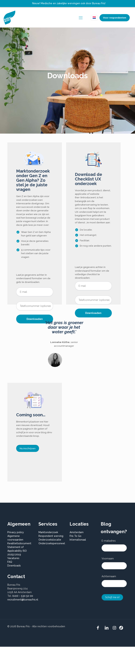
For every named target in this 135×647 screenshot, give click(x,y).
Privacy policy (15, 532)
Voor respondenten (114, 17)
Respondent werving (50, 536)
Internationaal (78, 540)
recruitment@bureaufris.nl (22, 600)
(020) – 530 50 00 (22, 596)
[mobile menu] (81, 18)
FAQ (9, 562)
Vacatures (13, 558)
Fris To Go (75, 536)
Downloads (14, 566)
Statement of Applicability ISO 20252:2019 (17, 551)
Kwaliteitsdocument (19, 543)
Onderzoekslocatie (49, 540)
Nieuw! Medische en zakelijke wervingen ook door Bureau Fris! (68, 3)
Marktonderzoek (48, 532)
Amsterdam (76, 532)
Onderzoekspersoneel (51, 543)
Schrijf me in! (112, 597)
